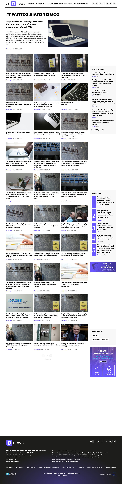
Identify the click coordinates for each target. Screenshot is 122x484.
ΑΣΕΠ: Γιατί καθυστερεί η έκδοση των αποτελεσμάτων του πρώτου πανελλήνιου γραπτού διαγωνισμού (73, 345)
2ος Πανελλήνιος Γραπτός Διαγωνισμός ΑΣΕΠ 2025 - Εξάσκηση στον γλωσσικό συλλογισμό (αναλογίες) (74, 194)
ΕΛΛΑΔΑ (48, 4)
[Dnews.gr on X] (96, 3)
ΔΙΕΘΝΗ (54, 4)
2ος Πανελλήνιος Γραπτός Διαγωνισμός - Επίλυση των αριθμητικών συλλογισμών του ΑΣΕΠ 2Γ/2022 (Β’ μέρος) (74, 225)
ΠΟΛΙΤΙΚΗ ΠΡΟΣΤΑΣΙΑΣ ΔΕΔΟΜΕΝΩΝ (48, 467)
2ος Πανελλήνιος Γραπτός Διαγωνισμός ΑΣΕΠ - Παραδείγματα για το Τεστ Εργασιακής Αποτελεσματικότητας (18, 315)
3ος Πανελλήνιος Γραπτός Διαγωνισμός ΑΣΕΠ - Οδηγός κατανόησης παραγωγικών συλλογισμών (46, 104)
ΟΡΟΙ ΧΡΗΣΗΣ (30, 467)
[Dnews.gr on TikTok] (103, 3)
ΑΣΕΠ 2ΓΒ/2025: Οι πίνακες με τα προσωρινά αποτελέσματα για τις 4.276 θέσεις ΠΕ (73, 75)
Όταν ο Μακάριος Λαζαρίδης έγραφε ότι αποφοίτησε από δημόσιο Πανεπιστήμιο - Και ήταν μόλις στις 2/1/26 (105, 213)
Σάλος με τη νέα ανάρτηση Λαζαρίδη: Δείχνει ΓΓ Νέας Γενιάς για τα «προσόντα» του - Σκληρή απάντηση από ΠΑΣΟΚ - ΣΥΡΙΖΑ (105, 248)
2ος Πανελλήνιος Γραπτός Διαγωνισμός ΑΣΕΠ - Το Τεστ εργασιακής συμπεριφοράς (74, 284)
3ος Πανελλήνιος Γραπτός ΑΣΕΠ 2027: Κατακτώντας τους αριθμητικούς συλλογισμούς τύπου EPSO (24, 24)
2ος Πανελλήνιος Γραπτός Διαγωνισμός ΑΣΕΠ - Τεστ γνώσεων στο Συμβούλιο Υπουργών (46, 225)
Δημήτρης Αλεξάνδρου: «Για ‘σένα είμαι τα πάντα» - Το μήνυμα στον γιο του (105, 236)
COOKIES (81, 467)
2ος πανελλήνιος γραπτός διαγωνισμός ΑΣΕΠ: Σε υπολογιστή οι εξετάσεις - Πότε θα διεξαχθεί (19, 255)
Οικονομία (9, 48)
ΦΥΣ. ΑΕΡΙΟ (109, 370)
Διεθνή (93, 106)
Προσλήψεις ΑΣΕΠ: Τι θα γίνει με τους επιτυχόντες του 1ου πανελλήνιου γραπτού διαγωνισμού (73, 134)
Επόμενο (50, 355)
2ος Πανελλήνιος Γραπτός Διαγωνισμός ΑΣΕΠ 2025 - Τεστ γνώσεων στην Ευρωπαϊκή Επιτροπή (18, 225)
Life (98, 232)
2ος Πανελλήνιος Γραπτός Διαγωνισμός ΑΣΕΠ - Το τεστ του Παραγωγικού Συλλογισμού (18, 345)
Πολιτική (99, 220)
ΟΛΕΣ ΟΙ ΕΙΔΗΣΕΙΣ (110, 467)
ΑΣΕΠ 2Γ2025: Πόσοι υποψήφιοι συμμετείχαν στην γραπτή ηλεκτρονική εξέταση (18, 104)
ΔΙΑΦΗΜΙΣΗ (19, 467)
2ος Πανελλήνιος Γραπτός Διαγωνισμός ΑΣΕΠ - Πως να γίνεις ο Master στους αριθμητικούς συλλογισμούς (46, 315)
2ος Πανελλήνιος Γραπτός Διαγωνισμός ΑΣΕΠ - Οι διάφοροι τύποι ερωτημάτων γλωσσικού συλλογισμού (74, 315)
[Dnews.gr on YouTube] (110, 3)
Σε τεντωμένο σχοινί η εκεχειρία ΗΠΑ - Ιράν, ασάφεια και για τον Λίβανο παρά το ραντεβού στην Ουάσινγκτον (105, 200)
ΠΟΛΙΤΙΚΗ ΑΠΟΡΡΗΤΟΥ (69, 467)
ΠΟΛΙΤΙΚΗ (31, 4)
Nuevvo (65, 475)
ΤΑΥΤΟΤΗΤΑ (9, 467)
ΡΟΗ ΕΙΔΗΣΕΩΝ (98, 69)
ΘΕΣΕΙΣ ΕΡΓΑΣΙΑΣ (70, 4)
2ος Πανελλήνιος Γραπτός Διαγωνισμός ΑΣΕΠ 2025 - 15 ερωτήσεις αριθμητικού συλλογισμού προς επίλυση (74, 163)
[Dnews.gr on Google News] (107, 3)
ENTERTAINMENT (82, 4)
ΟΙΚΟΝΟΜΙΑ (40, 4)
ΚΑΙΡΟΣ (95, 335)
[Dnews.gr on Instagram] (100, 3)
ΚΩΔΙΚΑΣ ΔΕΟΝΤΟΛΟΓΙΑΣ (94, 467)
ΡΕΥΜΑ (97, 370)
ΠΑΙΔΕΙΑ (60, 4)
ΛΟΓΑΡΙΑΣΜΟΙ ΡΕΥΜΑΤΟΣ (100, 339)
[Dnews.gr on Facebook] (93, 3)
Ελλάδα (63, 80)
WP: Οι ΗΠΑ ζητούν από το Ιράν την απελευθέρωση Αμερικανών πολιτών (103, 122)
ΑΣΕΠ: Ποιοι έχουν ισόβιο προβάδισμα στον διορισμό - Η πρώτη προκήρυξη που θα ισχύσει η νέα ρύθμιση (19, 75)
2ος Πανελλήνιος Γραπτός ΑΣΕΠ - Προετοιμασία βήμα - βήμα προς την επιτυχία (45, 284)
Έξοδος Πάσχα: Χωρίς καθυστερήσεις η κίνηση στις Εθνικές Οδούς (101, 92)
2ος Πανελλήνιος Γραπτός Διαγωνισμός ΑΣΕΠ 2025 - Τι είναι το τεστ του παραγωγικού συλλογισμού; (18, 163)
